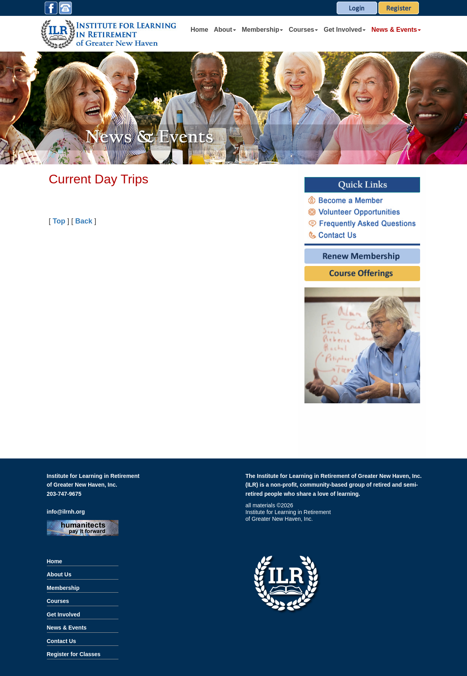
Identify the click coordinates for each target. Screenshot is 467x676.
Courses (303, 29)
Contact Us (61, 641)
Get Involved (345, 29)
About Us (59, 574)
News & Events (396, 29)
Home (199, 29)
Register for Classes (74, 654)
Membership (262, 29)
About (225, 29)
